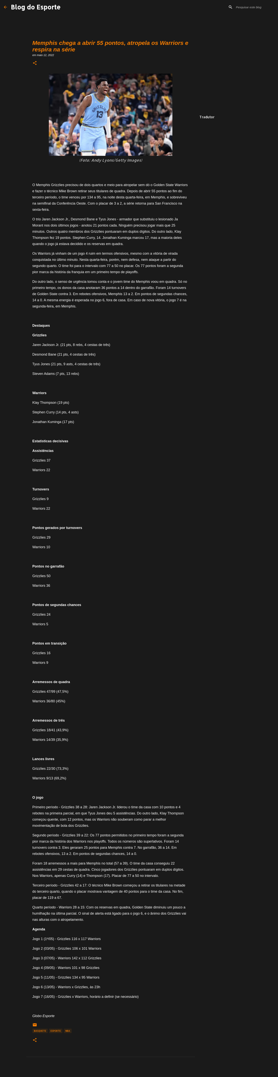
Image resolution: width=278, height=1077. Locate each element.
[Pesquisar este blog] (254, 7)
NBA (67, 1030)
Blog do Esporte (36, 7)
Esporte (56, 1030)
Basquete (40, 1030)
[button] (34, 63)
